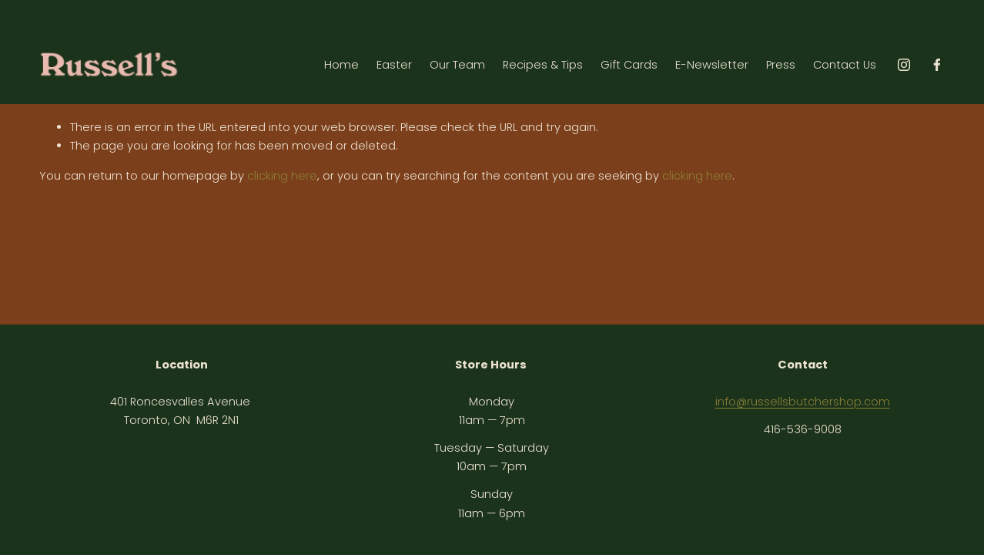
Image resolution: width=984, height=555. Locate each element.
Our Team (457, 64)
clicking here (282, 175)
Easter (394, 64)
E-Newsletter (711, 64)
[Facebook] (937, 64)
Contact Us (844, 64)
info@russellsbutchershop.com (802, 401)
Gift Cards (629, 64)
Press (780, 64)
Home (341, 64)
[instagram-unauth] (904, 64)
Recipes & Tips (543, 64)
